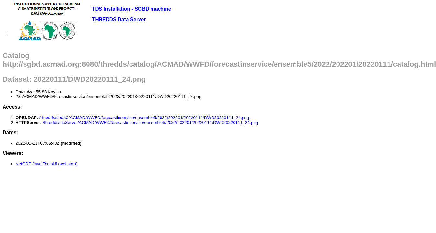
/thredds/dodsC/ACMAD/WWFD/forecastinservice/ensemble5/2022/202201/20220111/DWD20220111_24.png (144, 117)
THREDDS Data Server (119, 19)
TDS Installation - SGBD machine (131, 9)
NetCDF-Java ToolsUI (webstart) (47, 163)
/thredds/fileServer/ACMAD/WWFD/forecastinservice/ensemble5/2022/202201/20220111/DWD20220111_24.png (150, 122)
